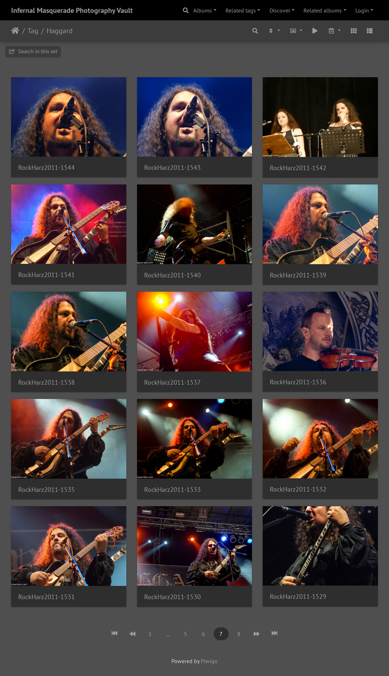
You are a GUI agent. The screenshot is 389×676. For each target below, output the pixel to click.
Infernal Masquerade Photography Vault (72, 10)
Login (362, 10)
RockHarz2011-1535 (46, 489)
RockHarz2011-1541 (46, 274)
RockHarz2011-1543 (172, 167)
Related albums (322, 10)
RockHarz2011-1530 (172, 597)
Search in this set (33, 51)
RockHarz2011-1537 (172, 382)
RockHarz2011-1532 (298, 489)
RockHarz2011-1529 (298, 596)
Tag (33, 30)
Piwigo (209, 661)
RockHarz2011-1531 (46, 597)
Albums (202, 10)
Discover (279, 10)
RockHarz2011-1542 (298, 168)
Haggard (60, 30)
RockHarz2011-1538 (46, 382)
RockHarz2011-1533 (172, 489)
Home (15, 30)
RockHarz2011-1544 (46, 167)
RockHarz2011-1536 (298, 382)
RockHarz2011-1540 (172, 275)
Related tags (240, 10)
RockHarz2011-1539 (298, 275)
